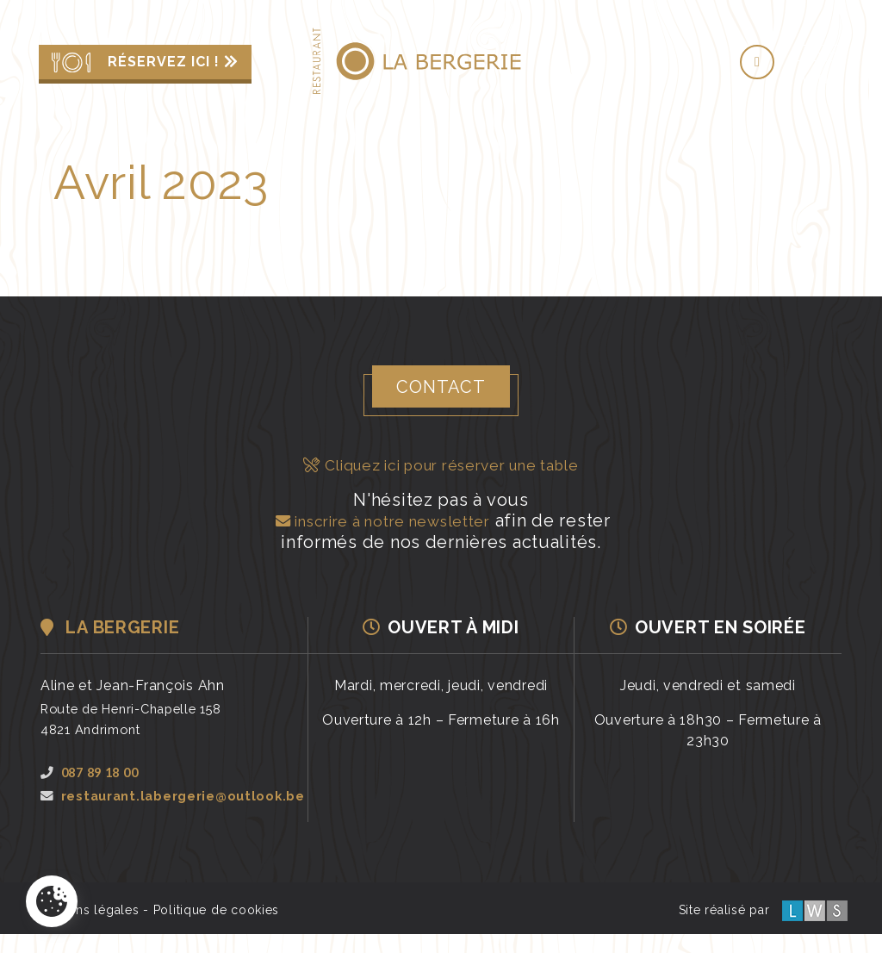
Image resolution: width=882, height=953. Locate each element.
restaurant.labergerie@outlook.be (172, 805)
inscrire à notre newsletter (380, 519)
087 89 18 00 (93, 771)
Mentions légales (87, 929)
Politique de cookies (216, 929)
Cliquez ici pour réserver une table (441, 464)
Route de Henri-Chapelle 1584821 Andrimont (139, 717)
